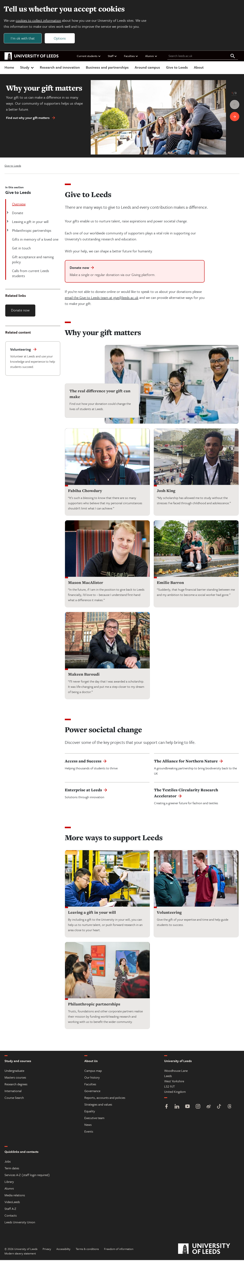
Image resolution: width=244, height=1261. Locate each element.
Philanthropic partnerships (31, 231)
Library (9, 1182)
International (13, 1091)
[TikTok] (219, 1107)
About (199, 68)
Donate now (20, 311)
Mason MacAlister (85, 583)
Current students (89, 57)
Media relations (15, 1196)
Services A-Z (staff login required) (27, 1175)
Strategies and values (98, 1105)
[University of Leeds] (208, 1250)
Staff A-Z (10, 1209)
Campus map (93, 1071)
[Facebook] (166, 1107)
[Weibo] (208, 1107)
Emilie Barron (170, 583)
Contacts (11, 1216)
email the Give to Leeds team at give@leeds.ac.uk (101, 298)
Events (88, 1132)
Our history (92, 1078)
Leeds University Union (20, 1223)
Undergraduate (14, 1071)
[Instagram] (198, 1107)
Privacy (47, 1250)
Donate (17, 213)
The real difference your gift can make (99, 394)
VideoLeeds (12, 1202)
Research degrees (16, 1085)
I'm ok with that (23, 38)
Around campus (147, 68)
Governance (92, 1091)
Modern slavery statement (20, 1254)
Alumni (151, 57)
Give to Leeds (177, 68)
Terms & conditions (87, 1250)
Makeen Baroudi (84, 675)
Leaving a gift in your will (29, 222)
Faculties (131, 57)
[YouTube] (187, 1107)
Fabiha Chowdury (85, 491)
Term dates (12, 1169)
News (88, 1125)
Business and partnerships (107, 68)
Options (60, 38)
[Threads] (230, 1107)
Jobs (8, 1162)
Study (27, 68)
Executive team (94, 1118)
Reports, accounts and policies (104, 1098)
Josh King (166, 491)
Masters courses (15, 1078)
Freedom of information (118, 1250)
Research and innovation (60, 68)
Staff (112, 57)
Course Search (14, 1098)
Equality (89, 1112)
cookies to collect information (39, 20)
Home (9, 68)
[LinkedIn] (177, 1107)
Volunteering (169, 913)
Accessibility (63, 1250)
